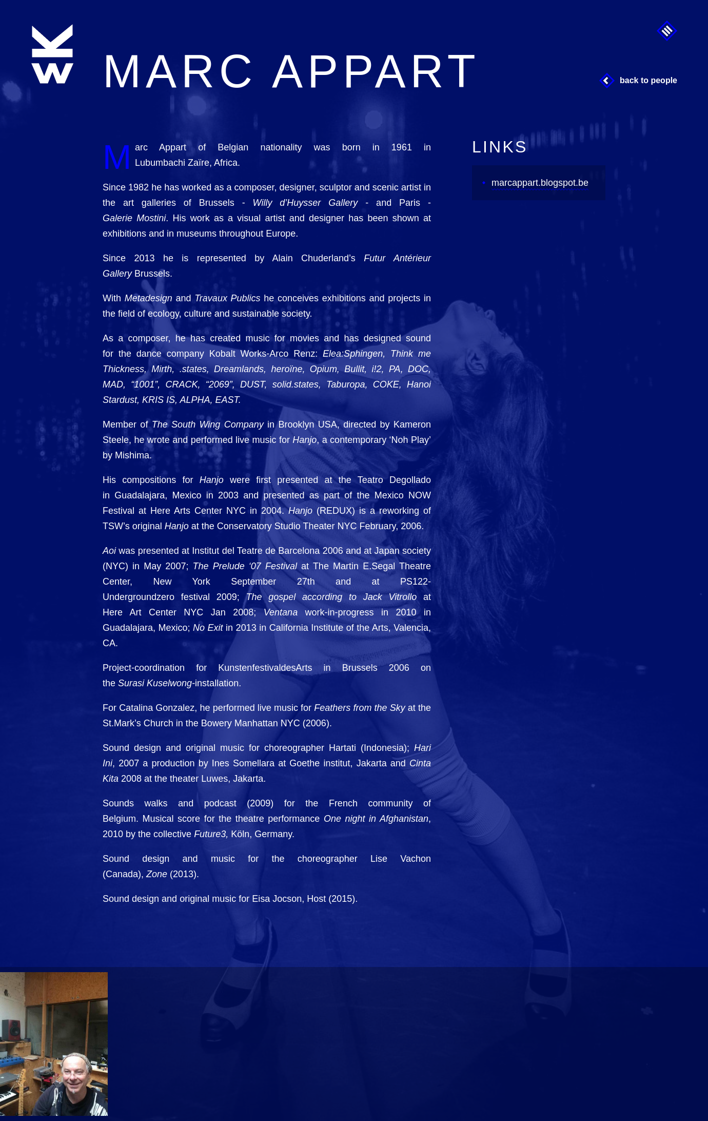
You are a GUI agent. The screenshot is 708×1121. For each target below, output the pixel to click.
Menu (667, 31)
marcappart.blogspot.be (539, 183)
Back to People (648, 80)
